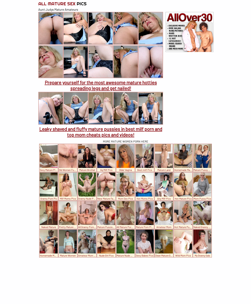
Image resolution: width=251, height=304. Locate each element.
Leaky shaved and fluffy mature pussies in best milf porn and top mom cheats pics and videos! (100, 132)
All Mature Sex (62, 3)
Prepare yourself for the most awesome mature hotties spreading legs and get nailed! (101, 85)
